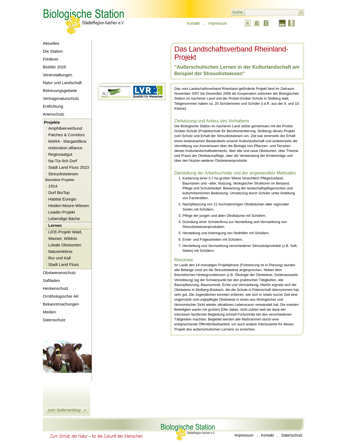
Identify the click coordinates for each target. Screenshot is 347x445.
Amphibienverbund (65, 128)
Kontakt (193, 23)
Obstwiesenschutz (59, 272)
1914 (52, 186)
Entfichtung (53, 106)
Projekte (52, 122)
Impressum (217, 23)
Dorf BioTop (58, 192)
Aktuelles (51, 43)
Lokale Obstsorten (64, 245)
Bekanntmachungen (61, 304)
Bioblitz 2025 (54, 67)
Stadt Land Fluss (63, 264)
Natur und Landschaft (62, 82)
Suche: (237, 12)
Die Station (53, 51)
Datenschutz (54, 319)
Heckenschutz (55, 288)
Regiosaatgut (60, 154)
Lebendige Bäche (64, 218)
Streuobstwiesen (63, 173)
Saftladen (51, 280)
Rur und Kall (59, 258)
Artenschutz (53, 114)
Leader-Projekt (61, 212)
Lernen (55, 225)
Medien (49, 312)
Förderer (51, 59)
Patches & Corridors (66, 134)
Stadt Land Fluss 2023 (68, 167)
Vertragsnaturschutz (61, 98)
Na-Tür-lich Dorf (62, 160)
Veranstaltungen (57, 74)
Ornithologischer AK (61, 296)
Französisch (291, 23)
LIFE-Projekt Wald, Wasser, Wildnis (65, 235)
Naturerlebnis (60, 251)
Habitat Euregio (62, 199)
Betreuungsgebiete (60, 90)
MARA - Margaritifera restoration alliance (67, 144)
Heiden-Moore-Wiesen (68, 205)
